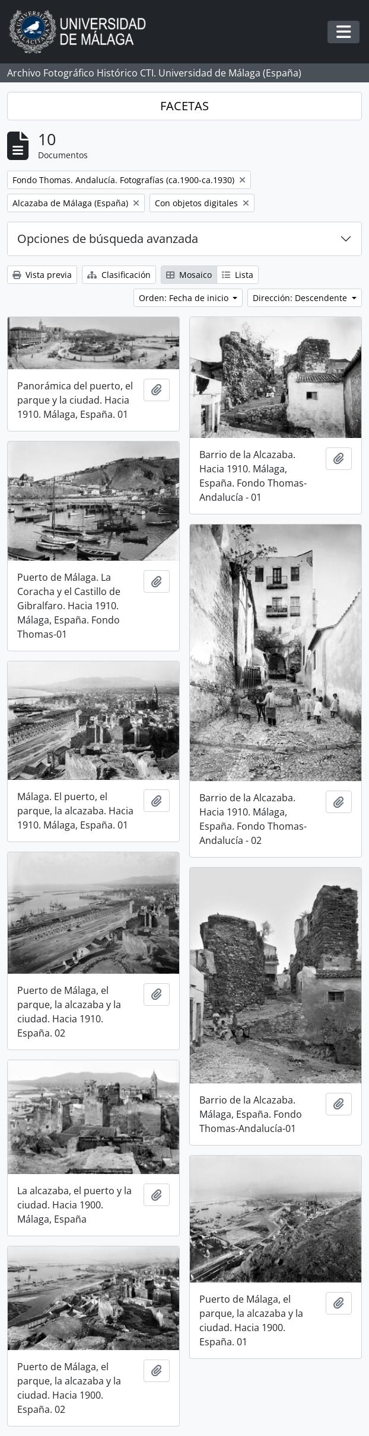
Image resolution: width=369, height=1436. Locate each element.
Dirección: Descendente (301, 297)
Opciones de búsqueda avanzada (107, 239)
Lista (237, 274)
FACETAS (184, 106)
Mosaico (189, 274)
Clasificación (119, 274)
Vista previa (42, 274)
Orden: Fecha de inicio (185, 297)
